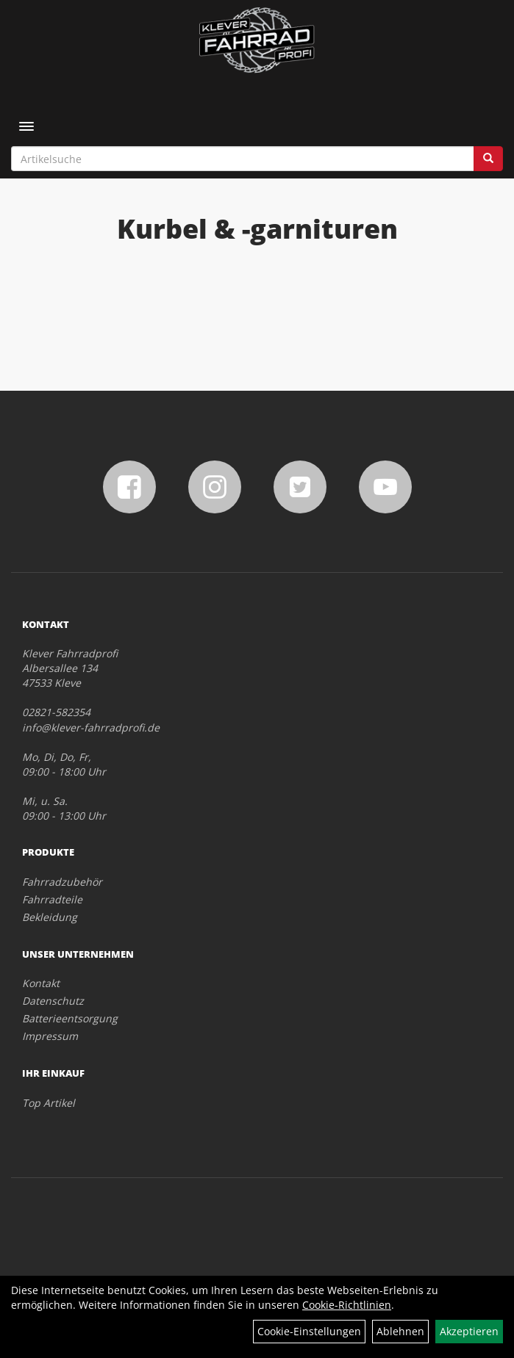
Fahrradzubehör (62, 882)
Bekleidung (49, 917)
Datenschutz (53, 1001)
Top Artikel (48, 1103)
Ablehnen (400, 1331)
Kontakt (41, 983)
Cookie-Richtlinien (346, 1305)
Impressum (50, 1036)
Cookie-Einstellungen (309, 1331)
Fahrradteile (52, 899)
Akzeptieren (469, 1331)
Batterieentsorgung (70, 1018)
